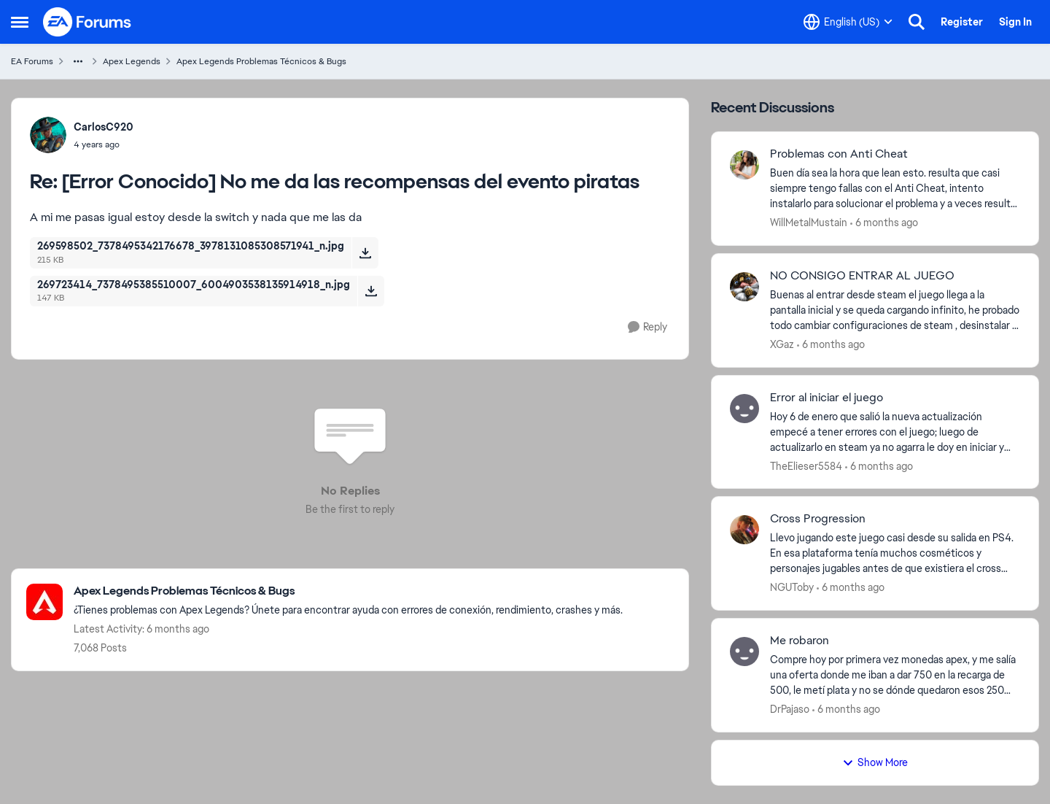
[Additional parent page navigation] (78, 61)
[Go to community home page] (87, 21)
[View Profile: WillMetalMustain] (744, 164)
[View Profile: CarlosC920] (48, 135)
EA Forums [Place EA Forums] (32, 61)
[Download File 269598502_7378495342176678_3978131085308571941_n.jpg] (364, 252)
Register (962, 21)
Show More (875, 762)
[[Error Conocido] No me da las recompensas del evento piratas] (103, 144)
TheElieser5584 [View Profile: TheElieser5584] (806, 465)
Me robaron (799, 640)
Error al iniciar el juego (826, 397)
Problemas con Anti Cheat (839, 154)
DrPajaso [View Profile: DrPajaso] (789, 709)
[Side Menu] (20, 22)
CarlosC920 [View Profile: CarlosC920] (103, 127)
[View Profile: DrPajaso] (744, 651)
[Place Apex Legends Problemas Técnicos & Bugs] (348, 591)
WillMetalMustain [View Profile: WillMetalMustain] (808, 222)
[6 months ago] (884, 223)
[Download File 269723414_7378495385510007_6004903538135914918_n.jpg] (370, 291)
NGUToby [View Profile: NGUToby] (792, 587)
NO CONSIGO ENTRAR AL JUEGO (862, 275)
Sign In (1015, 21)
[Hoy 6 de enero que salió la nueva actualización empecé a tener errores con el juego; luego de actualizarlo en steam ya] (895, 432)
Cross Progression (818, 518)
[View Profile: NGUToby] (744, 529)
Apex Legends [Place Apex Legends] (131, 61)
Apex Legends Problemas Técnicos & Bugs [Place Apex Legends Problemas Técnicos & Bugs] (261, 61)
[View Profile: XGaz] (744, 286)
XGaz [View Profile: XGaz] (782, 344)
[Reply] (647, 327)
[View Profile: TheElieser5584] (744, 408)
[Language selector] (848, 21)
